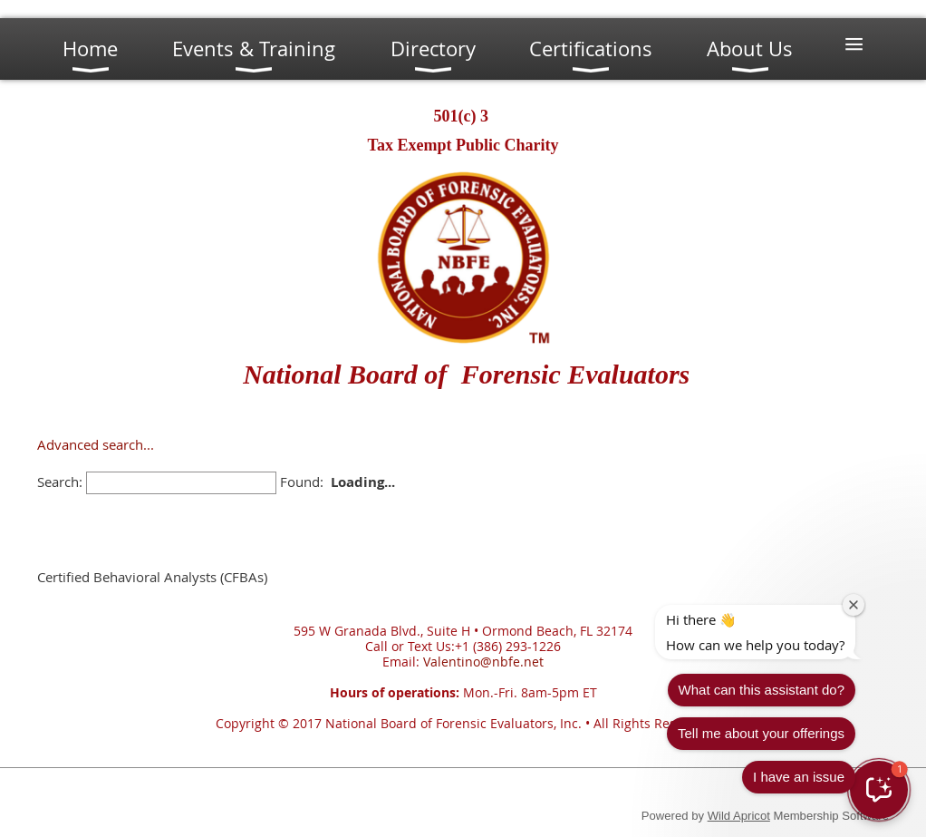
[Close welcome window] (911, 554)
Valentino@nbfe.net (483, 661)
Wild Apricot (739, 815)
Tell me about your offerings (819, 682)
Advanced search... (95, 444)
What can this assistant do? (819, 639)
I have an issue (856, 726)
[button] (879, 790)
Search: (59, 481)
